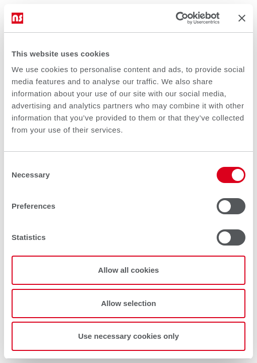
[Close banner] (241, 18)
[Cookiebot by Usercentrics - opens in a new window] (176, 18)
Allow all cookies (128, 270)
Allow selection (128, 303)
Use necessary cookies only (128, 336)
